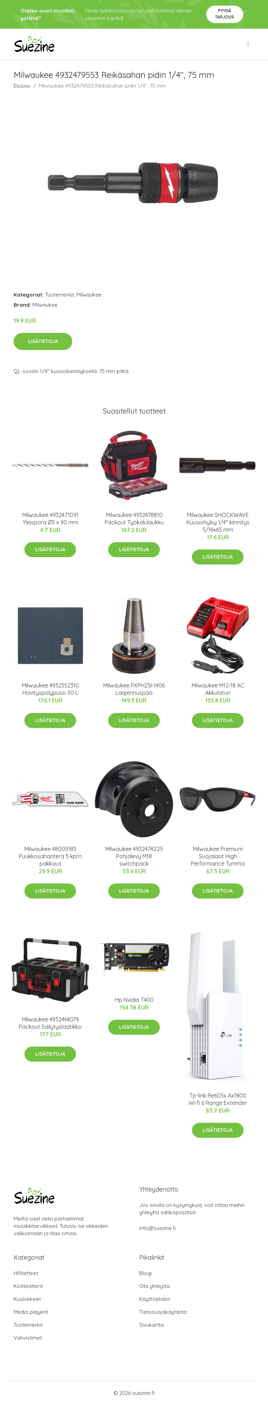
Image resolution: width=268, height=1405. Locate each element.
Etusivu (22, 85)
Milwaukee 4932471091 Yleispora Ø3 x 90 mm (50, 518)
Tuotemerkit (59, 294)
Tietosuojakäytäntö (163, 1312)
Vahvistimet (28, 1337)
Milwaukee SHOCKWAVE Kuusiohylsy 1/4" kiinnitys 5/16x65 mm (218, 522)
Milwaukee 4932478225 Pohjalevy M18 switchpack (134, 856)
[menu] (248, 44)
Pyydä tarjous (224, 14)
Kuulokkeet (27, 1299)
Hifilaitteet (26, 1273)
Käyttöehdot (154, 1299)
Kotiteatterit (28, 1286)
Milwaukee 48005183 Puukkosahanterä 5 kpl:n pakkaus (50, 856)
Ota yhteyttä (154, 1286)
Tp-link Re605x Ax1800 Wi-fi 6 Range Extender (217, 1099)
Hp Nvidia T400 (134, 999)
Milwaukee (89, 294)
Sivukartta (151, 1325)
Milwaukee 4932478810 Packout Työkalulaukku (134, 518)
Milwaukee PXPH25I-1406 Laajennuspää (134, 689)
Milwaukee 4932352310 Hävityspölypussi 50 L (50, 689)
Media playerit (31, 1312)
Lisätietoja (43, 341)
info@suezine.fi (157, 1228)
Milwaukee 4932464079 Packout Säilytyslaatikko (50, 1023)
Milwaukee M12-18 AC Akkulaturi (218, 689)
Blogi (145, 1273)
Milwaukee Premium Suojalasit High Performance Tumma (218, 856)
